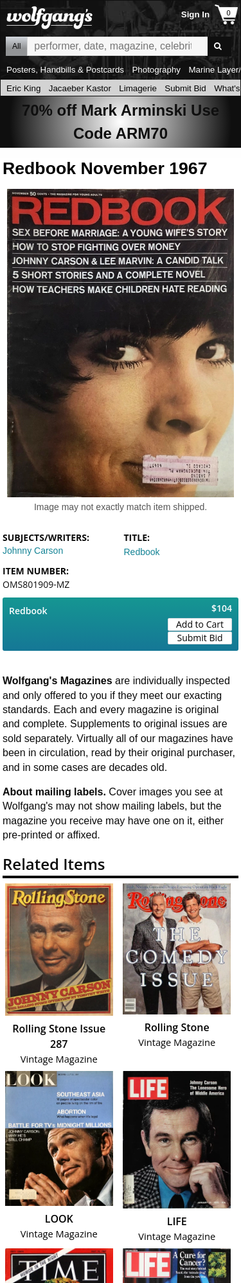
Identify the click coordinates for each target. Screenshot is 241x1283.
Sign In (195, 14)
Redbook (142, 552)
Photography (156, 70)
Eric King (23, 88)
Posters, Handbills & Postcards (65, 70)
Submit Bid (185, 88)
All (16, 46)
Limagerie (138, 88)
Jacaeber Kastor (80, 88)
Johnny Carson (33, 550)
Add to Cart (200, 624)
